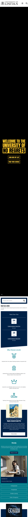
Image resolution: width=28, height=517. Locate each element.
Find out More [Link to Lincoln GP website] (10, 438)
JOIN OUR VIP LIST (14, 157)
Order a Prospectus (14, 502)
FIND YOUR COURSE (14, 162)
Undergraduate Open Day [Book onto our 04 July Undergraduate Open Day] (14, 326)
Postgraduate (14, 494)
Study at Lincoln (14, 457)
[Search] (24, 300)
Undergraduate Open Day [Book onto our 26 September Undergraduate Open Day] (14, 338)
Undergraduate (14, 490)
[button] (22, 3)
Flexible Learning (14, 498)
